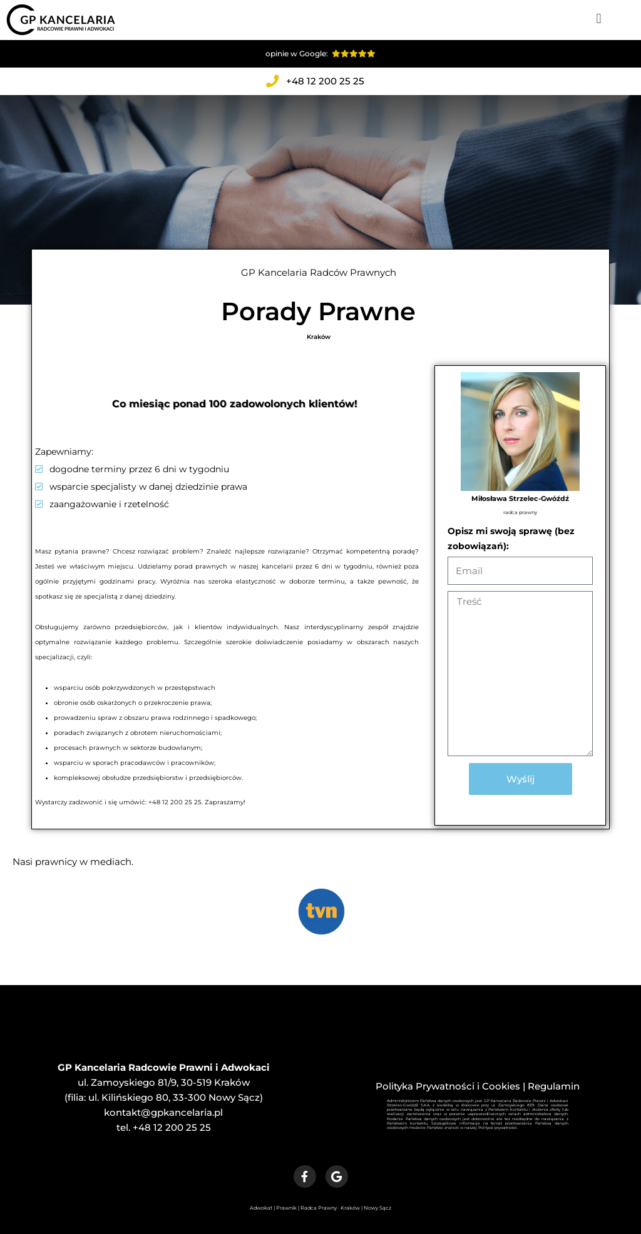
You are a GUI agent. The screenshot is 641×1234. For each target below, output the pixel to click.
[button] (599, 18)
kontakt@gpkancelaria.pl (163, 1112)
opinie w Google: (320, 53)
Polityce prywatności (497, 1127)
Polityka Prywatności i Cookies (448, 1086)
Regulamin (554, 1086)
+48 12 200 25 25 (172, 1127)
